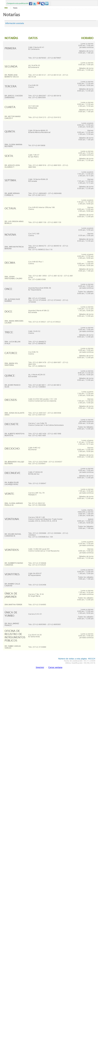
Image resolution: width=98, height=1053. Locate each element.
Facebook (30, 3)
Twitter (34, 3)
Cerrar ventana (55, 667)
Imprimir (40, 667)
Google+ (38, 3)
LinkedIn (47, 3)
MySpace (43, 3)
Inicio (5, 8)
